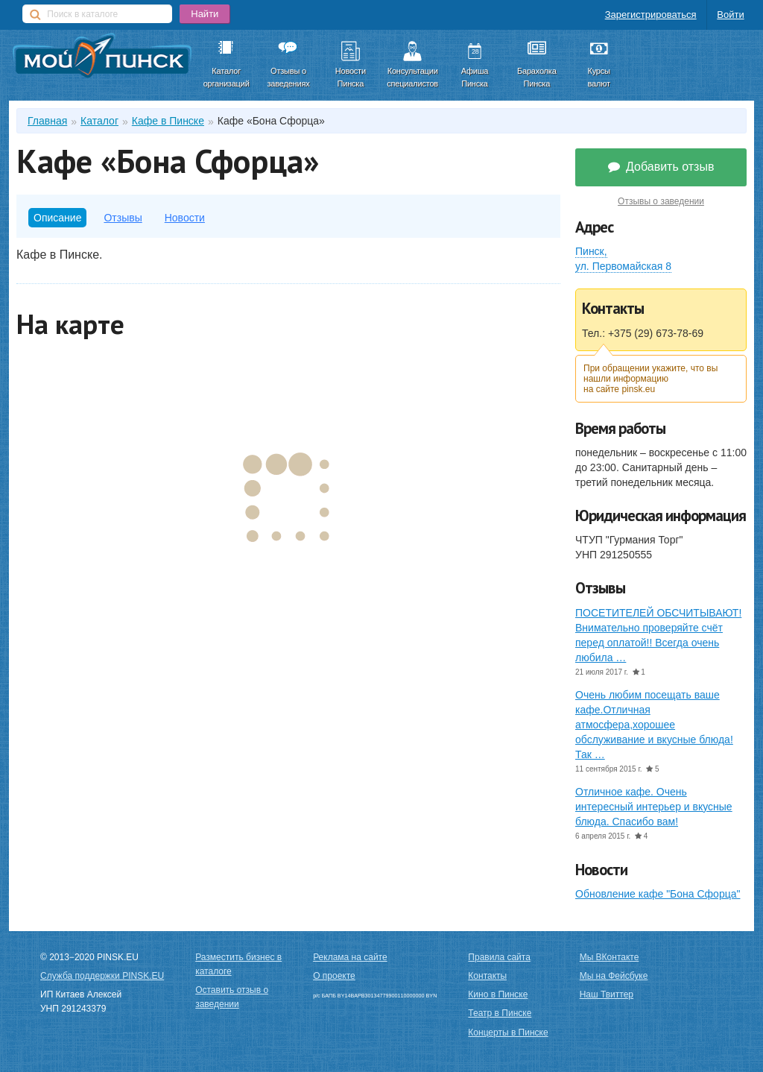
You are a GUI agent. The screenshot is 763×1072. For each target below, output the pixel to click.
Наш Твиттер (606, 994)
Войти (730, 14)
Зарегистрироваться (651, 14)
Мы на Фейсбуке (614, 976)
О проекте (334, 976)
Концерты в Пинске (508, 1032)
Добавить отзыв (661, 166)
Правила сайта (499, 957)
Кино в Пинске (498, 994)
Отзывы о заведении (661, 201)
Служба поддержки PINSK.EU (102, 976)
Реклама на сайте (350, 957)
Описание (57, 218)
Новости (185, 218)
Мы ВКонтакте (609, 957)
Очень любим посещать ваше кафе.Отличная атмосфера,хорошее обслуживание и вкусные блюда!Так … (654, 724)
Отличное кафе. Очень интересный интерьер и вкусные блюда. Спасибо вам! (653, 806)
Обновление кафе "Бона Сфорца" (657, 894)
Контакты (487, 976)
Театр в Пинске (499, 1013)
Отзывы (123, 218)
